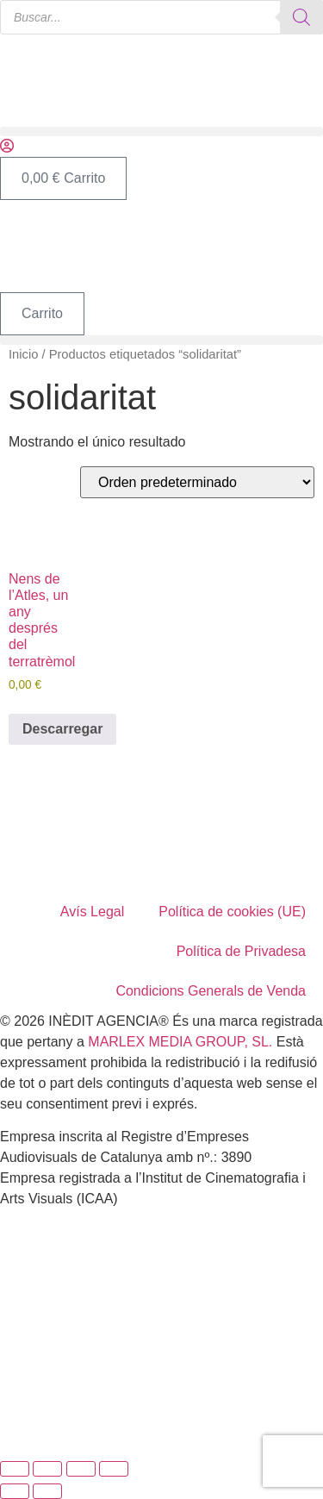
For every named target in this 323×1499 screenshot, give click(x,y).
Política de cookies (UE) (232, 911)
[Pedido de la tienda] (197, 482)
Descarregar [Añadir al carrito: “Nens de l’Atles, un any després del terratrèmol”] (62, 728)
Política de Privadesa (241, 951)
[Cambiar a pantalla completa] (47, 1469)
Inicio (23, 354)
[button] (161, 131)
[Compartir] (81, 1469)
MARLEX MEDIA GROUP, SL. (180, 1041)
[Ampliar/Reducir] (14, 1469)
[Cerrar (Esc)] (113, 1469)
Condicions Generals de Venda (210, 991)
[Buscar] (301, 17)
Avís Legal (92, 911)
